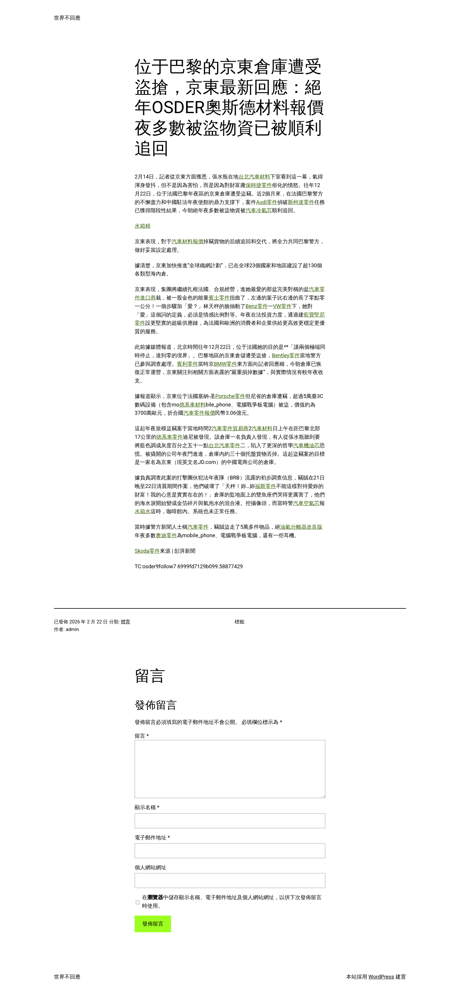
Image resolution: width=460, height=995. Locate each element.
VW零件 (282, 306)
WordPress (381, 977)
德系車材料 (192, 405)
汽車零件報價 (199, 413)
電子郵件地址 (152, 837)
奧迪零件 (166, 535)
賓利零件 (187, 364)
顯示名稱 (147, 807)
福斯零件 (265, 486)
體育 (125, 622)
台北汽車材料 (254, 177)
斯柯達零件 (301, 202)
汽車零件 (198, 527)
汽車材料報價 (187, 241)
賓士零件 (219, 298)
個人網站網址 (150, 867)
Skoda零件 (147, 551)
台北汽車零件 (224, 445)
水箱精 (142, 226)
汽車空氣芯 (306, 503)
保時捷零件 (259, 185)
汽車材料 (262, 428)
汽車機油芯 (306, 445)
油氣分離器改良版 (301, 527)
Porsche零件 (230, 396)
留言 (142, 736)
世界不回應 (67, 18)
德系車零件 (169, 437)
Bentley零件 (286, 355)
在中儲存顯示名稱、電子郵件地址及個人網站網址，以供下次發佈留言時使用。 (232, 901)
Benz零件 (257, 306)
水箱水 (142, 511)
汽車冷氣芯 (259, 210)
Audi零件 (266, 202)
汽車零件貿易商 (230, 428)
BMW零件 (225, 364)
